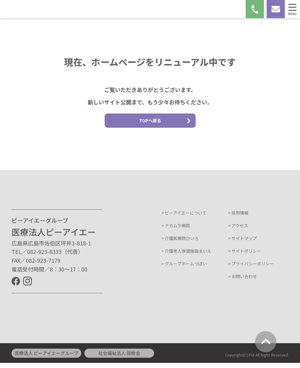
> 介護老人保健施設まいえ (186, 256)
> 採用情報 (238, 218)
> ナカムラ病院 (175, 231)
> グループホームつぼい (184, 269)
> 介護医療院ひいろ (180, 244)
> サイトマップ (242, 244)
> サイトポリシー (244, 256)
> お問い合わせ (242, 282)
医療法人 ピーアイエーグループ (46, 358)
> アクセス (238, 231)
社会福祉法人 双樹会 (119, 358)
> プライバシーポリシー (251, 269)
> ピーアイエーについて (184, 218)
